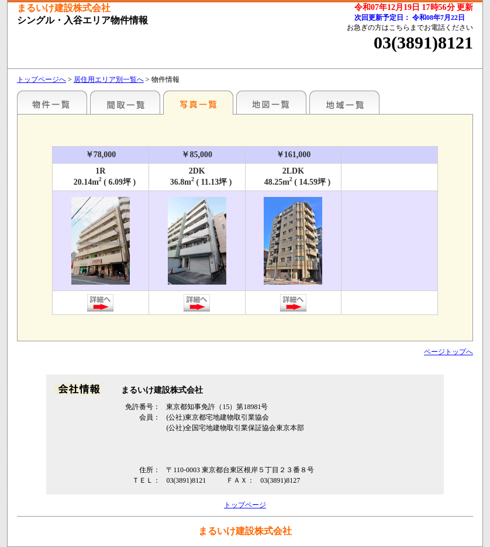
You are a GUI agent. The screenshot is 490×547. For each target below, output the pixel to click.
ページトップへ (448, 352)
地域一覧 (344, 102)
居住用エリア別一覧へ (109, 79)
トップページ (245, 505)
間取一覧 (125, 102)
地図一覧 (271, 102)
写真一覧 (198, 102)
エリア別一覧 (52, 102)
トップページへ (41, 79)
